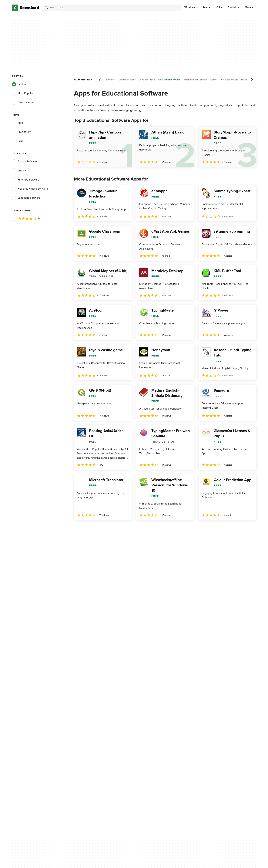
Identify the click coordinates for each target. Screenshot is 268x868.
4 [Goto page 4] (107, 528)
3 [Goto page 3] (97, 528)
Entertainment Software (195, 79)
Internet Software (229, 79)
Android (232, 7)
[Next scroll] (251, 79)
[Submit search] (46, 8)
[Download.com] (25, 8)
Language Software (26, 198)
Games (214, 79)
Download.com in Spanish (95, 724)
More (249, 7)
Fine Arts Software (25, 179)
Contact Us (86, 718)
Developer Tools (147, 79)
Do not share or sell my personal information (162, 726)
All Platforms (83, 79)
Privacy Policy (156, 705)
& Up (28, 218)
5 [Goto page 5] (117, 528)
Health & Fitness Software (30, 189)
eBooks (19, 170)
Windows (190, 7)
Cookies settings (158, 735)
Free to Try (21, 132)
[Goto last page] (249, 528)
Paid (17, 141)
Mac (205, 7)
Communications (127, 79)
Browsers (111, 79)
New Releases (23, 102)
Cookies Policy (157, 718)
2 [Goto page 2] (87, 528)
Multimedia (247, 79)
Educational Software (169, 79)
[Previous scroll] (99, 79)
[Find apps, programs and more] (112, 8)
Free (17, 123)
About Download (90, 705)
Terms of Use (156, 711)
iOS (218, 7)
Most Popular (22, 93)
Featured (20, 84)
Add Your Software (91, 711)
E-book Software (24, 161)
